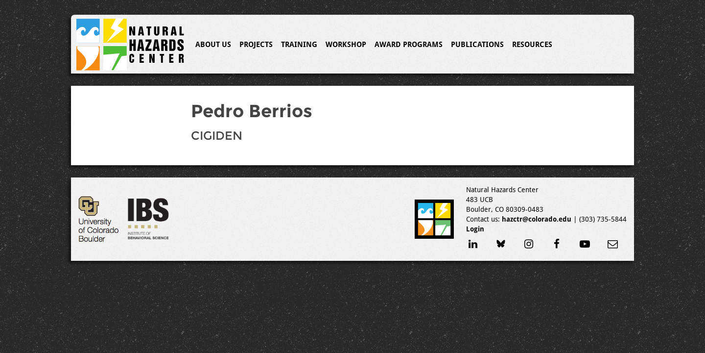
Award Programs (409, 44)
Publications (477, 44)
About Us (213, 44)
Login (475, 229)
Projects (256, 44)
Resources (532, 44)
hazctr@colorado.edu (536, 219)
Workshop (346, 44)
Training (299, 44)
